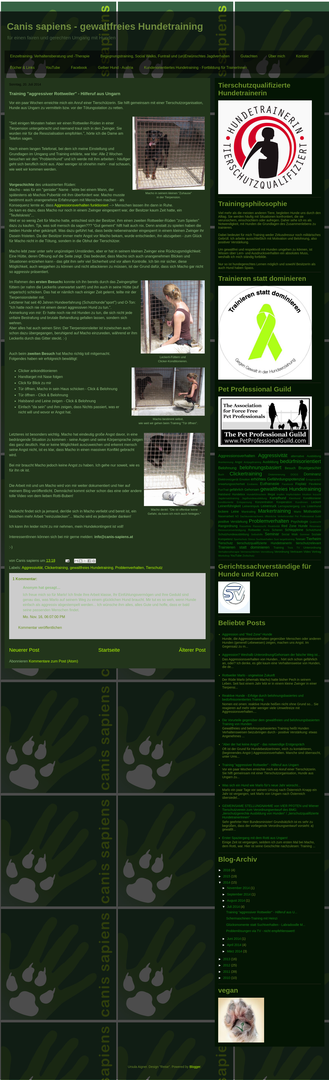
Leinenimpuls (250, 506)
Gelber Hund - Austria (115, 68)
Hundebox (238, 494)
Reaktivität (274, 526)
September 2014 (239, 894)
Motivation (312, 511)
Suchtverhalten (264, 539)
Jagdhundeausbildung (254, 498)
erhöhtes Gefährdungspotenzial (278, 479)
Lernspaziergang (289, 506)
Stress (251, 539)
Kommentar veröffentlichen (40, 628)
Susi (276, 539)
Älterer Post (192, 650)
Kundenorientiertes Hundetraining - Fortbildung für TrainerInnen (195, 68)
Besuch (290, 468)
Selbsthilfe (257, 534)
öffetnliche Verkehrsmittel (279, 516)
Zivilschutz (248, 555)
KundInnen (301, 502)
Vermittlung (267, 551)
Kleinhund (294, 498)
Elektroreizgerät (228, 479)
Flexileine (315, 484)
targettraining (287, 539)
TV (298, 547)
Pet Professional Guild (308, 516)
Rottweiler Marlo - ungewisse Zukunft (248, 675)
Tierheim (313, 539)
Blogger (194, 1067)
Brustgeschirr (309, 468)
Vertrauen (296, 551)
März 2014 (235, 951)
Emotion (244, 479)
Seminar (272, 534)
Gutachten (249, 56)
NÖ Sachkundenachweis (249, 516)
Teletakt (300, 539)
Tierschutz (154, 568)
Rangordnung (228, 526)
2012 (227, 965)
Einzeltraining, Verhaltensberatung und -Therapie (50, 56)
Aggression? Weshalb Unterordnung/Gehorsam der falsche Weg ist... (271, 655)
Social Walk (289, 534)
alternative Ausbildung (306, 456)
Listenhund (314, 506)
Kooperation (284, 502)
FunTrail (223, 489)
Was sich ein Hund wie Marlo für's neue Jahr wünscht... (261, 785)
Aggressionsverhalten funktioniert (81, 205)
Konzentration (264, 502)
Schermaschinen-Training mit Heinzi (251, 918)
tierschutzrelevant (308, 543)
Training (278, 547)
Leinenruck (268, 506)
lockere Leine (228, 511)
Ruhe (266, 530)
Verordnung (281, 551)
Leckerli (316, 502)
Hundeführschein (256, 494)
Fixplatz (300, 484)
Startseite (109, 650)
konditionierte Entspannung (235, 502)
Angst (238, 462)
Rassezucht (259, 526)
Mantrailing (248, 511)
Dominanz (312, 474)
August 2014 (236, 900)
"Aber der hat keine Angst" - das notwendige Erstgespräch (263, 744)
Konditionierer (312, 498)
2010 (227, 978)
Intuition (306, 494)
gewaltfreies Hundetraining (91, 568)
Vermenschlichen (250, 551)
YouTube (53, 68)
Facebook (79, 68)
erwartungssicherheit (231, 484)
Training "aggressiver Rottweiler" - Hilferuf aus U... (261, 912)
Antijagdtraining (252, 462)
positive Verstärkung (232, 521)
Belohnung (227, 468)
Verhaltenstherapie (228, 551)
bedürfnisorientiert (300, 461)
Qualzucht (315, 521)
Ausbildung (271, 462)
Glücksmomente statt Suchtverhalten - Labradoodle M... (265, 925)
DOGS (294, 474)
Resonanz (315, 526)
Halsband (224, 494)
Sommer (305, 534)
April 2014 (234, 945)
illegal (271, 494)
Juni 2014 (234, 939)
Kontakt (302, 56)
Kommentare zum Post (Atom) (53, 661)
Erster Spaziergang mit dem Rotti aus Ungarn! (255, 838)
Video (307, 551)
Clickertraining (56, 568)
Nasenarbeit (226, 516)
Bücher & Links (22, 68)
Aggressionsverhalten (236, 456)
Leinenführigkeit (229, 506)
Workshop (224, 555)
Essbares (252, 484)
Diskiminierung (276, 474)
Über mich (276, 56)
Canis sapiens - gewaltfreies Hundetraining (105, 26)
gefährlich (237, 489)
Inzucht (317, 494)
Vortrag (316, 551)
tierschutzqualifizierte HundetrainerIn (264, 543)
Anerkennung (225, 462)
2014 (227, 882)
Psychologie (299, 521)
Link (303, 506)
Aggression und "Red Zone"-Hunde (247, 634)
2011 (227, 971)
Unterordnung (312, 547)
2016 (227, 870)
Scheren (277, 530)
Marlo (297, 511)
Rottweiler (254, 530)
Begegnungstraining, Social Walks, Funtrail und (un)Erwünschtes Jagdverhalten (165, 56)
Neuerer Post (24, 650)
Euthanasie (269, 484)
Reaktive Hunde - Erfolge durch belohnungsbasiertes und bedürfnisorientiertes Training (263, 697)
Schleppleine (294, 530)
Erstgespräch (313, 479)
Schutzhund (313, 530)
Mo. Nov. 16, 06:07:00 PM (44, 617)
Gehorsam (251, 489)
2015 (227, 876)
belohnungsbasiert (260, 467)
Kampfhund (278, 498)
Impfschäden (293, 494)
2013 (227, 959)
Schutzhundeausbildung (233, 534)
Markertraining (274, 511)
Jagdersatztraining (228, 498)
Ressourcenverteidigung (232, 530)
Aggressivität (32, 568)
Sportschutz (240, 539)
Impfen (280, 494)
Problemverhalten (129, 568)
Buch (221, 474)
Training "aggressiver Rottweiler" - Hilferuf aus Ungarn (260, 765)
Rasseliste (245, 526)
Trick (290, 547)
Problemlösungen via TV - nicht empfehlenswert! (260, 931)
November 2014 (239, 888)
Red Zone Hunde (294, 526)
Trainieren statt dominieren (243, 547)
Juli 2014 (234, 906)
